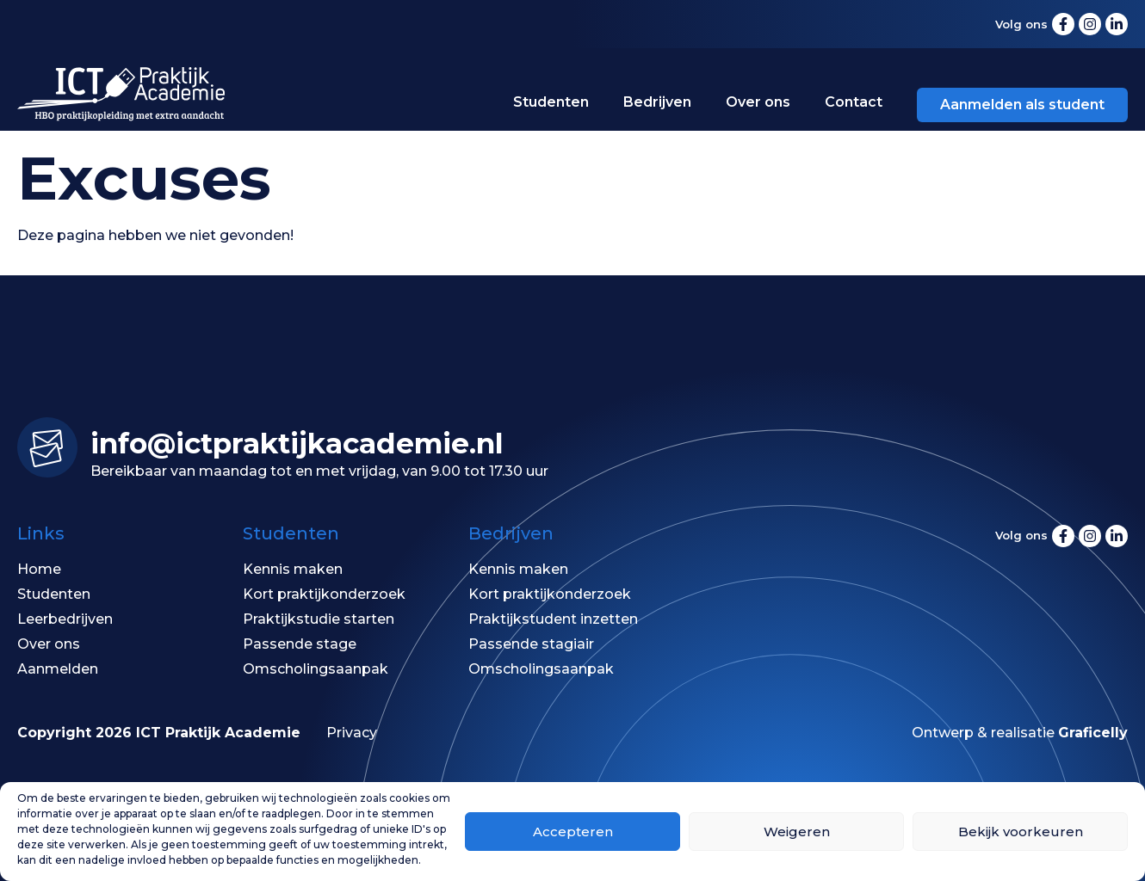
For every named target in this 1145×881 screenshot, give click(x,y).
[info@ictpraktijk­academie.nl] (47, 447)
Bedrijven (657, 102)
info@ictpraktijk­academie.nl (297, 443)
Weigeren (797, 831)
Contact (853, 102)
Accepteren (573, 831)
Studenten (551, 102)
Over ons (758, 102)
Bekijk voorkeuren (1020, 831)
